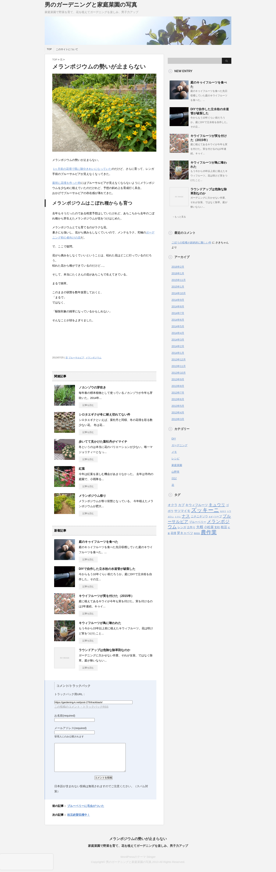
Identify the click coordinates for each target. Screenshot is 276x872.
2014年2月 (178, 346)
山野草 (175, 471)
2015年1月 (178, 286)
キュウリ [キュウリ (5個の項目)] (217, 504)
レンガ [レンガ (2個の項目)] (182, 527)
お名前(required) (64, 715)
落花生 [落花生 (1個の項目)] (197, 533)
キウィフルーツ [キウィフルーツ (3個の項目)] (196, 505)
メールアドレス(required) (70, 728)
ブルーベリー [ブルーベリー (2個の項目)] (197, 521)
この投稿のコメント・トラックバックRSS (81, 706)
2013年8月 (178, 386)
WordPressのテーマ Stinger (138, 856)
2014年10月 (179, 293)
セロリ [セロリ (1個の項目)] (223, 511)
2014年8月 (178, 306)
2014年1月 (178, 352)
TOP (49, 49)
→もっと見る (179, 216)
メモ (174, 451)
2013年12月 (179, 359)
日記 (174, 478)
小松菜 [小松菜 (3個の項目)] (209, 527)
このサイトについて (67, 49)
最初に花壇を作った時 (66, 182)
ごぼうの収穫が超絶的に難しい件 (191, 242)
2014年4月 (178, 333)
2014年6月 (178, 319)
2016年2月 (178, 266)
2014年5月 (178, 326)
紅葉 (82, 468)
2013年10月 (179, 372)
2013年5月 (178, 405)
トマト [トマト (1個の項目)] (178, 517)
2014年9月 (178, 299)
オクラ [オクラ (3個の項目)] (172, 505)
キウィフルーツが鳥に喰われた (100, 623)
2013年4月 (178, 412)
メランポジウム (93, 357)
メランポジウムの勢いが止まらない (138, 839)
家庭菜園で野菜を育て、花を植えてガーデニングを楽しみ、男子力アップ (138, 845)
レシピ (175, 458)
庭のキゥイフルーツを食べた (98, 541)
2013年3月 (178, 419)
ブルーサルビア (76, 357)
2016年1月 (178, 273)
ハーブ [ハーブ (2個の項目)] (217, 516)
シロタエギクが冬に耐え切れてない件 (104, 414)
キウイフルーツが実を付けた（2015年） (106, 595)
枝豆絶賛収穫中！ (78, 814)
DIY (174, 438)
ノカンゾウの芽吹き (92, 387)
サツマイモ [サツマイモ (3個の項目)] (182, 511)
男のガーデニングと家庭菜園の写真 (91, 5)
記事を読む (88, 405)
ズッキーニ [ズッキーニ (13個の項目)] (205, 510)
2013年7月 (178, 392)
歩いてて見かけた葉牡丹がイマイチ (103, 441)
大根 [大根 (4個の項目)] (199, 527)
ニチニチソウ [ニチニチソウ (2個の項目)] (199, 516)
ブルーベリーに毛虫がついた (85, 805)
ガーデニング (179, 445)
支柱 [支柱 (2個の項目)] (217, 527)
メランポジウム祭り (92, 495)
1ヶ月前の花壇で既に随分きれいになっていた (82, 168)
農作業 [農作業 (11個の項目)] (209, 532)
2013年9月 (178, 379)
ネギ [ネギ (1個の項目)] (211, 517)
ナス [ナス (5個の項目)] (186, 516)
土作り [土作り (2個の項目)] (191, 527)
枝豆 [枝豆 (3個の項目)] (224, 527)
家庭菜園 (177, 465)
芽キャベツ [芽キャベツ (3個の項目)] (185, 533)
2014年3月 (178, 339)
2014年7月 (178, 313)
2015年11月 (179, 280)
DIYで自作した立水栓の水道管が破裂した (107, 568)
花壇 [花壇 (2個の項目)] (173, 533)
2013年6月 (178, 399)
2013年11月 (179, 366)
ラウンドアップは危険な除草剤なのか (104, 650)
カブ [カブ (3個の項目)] (181, 505)
